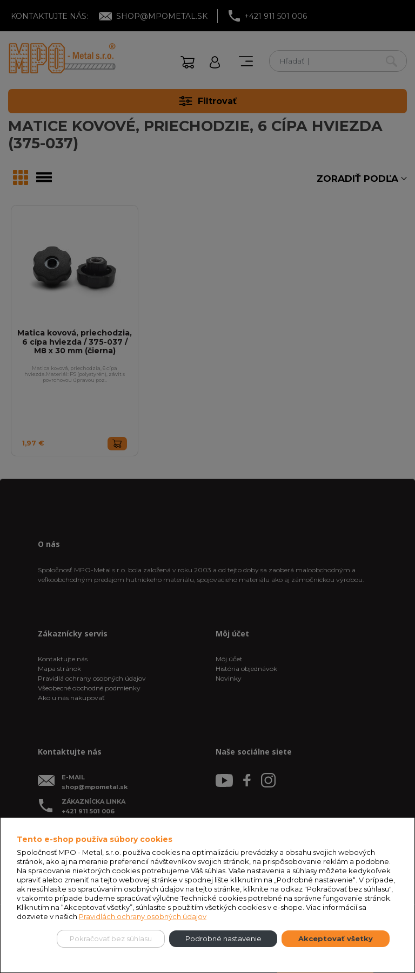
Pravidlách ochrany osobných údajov (142, 916)
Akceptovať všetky (335, 938)
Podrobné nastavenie (223, 938)
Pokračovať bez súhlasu (111, 938)
